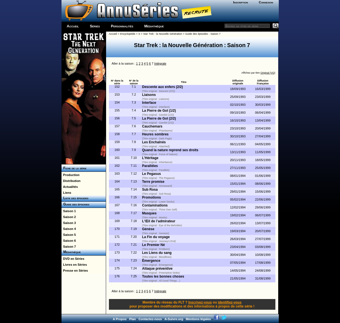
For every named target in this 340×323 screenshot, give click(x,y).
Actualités (70, 186)
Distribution (71, 181)
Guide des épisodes (75, 204)
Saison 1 (69, 211)
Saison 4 (69, 228)
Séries (95, 26)
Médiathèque (154, 26)
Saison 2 (69, 217)
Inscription (240, 2)
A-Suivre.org (173, 319)
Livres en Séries (74, 264)
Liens (66, 192)
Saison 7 (69, 246)
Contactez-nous (150, 319)
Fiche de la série (74, 168)
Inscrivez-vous (200, 302)
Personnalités (122, 26)
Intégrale (160, 63)
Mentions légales (198, 319)
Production (71, 175)
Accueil (73, 26)
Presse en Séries (75, 270)
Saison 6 (69, 240)
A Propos (120, 319)
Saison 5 (69, 234)
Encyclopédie (127, 33)
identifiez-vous (230, 302)
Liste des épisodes (75, 198)
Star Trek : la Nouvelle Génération (162, 33)
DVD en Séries (73, 258)
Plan (132, 319)
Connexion (266, 2)
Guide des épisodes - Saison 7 (203, 33)
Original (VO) (267, 72)
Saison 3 (69, 223)
